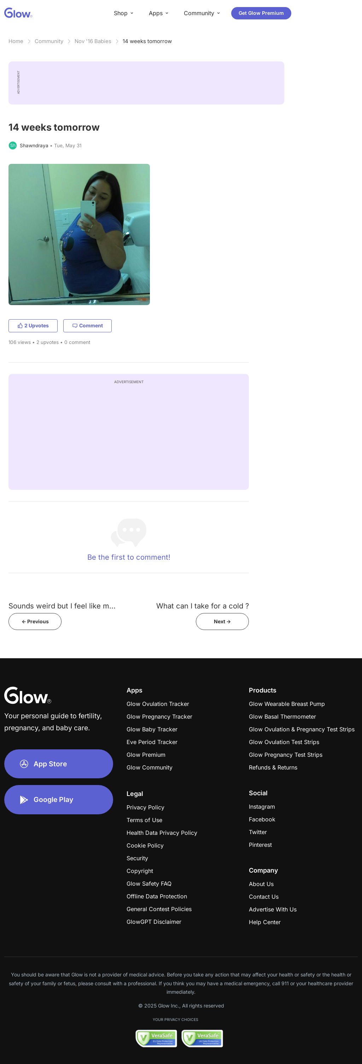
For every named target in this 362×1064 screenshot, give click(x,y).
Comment (87, 325)
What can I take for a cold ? (202, 605)
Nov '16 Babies (93, 41)
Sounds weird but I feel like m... (62, 605)
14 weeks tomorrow (147, 41)
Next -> (222, 621)
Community (49, 41)
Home (15, 41)
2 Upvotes (33, 325)
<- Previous (35, 621)
